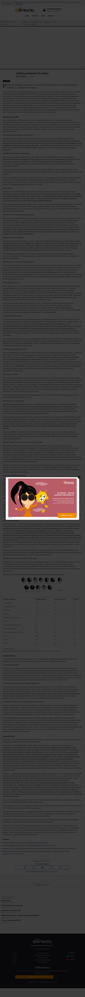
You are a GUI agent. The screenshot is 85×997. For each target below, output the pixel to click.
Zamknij (10, 517)
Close (79, 477)
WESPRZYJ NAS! (67, 515)
